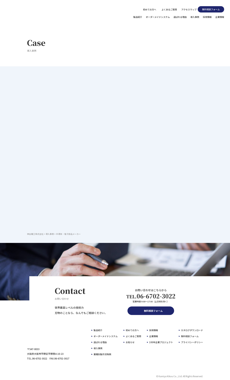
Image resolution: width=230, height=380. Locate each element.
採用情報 (207, 16)
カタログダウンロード (192, 330)
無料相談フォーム (211, 9)
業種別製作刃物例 (102, 354)
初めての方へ (148, 9)
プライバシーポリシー (192, 342)
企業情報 (219, 16)
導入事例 (194, 16)
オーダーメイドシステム (158, 16)
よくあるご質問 (167, 9)
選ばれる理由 (180, 16)
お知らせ (130, 342)
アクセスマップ (187, 9)
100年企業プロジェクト (161, 342)
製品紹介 (137, 16)
